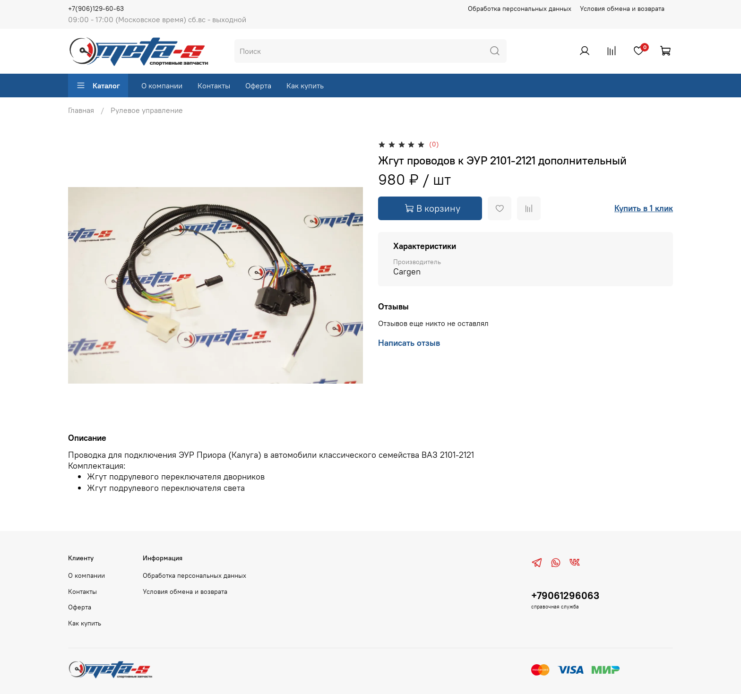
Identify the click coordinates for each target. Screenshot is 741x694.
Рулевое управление (147, 110)
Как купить (305, 85)
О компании (161, 85)
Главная (81, 110)
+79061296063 (565, 595)
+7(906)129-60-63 (96, 8)
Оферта (258, 85)
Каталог (98, 85)
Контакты (214, 85)
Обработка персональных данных (519, 8)
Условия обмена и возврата (622, 8)
